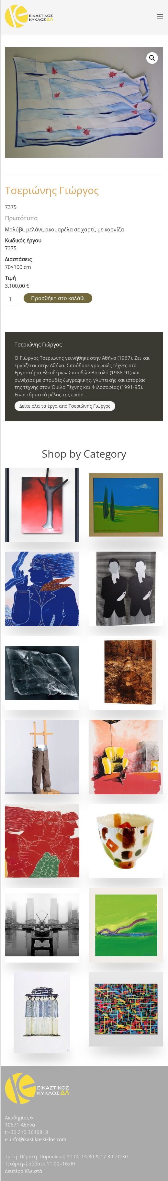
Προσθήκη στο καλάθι (58, 298)
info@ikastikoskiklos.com (38, 1139)
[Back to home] (29, 16)
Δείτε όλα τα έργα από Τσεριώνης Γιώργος (64, 406)
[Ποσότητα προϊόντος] (12, 299)
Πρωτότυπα (21, 218)
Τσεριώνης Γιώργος (52, 190)
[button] (160, 16)
